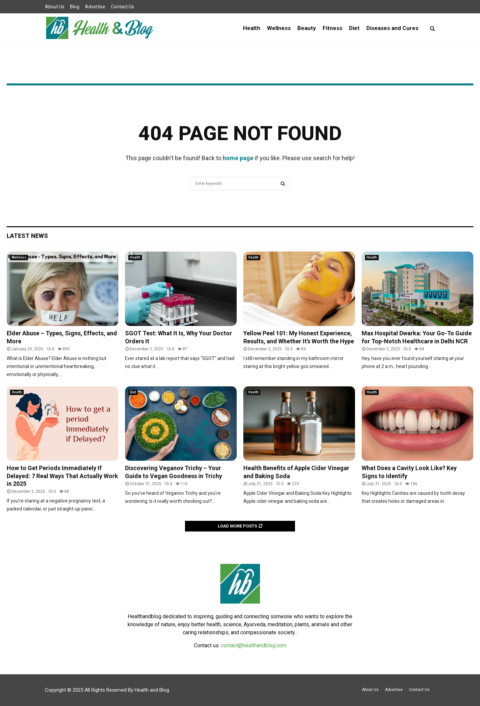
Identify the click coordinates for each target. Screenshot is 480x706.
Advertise (95, 6)
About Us (54, 6)
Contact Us (122, 6)
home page (238, 157)
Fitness (332, 28)
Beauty (306, 28)
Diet (354, 28)
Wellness (279, 28)
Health (251, 28)
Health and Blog (152, 690)
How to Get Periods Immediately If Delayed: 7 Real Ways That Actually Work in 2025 (62, 475)
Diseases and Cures (392, 28)
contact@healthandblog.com (253, 645)
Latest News (27, 235)
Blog (74, 6)
